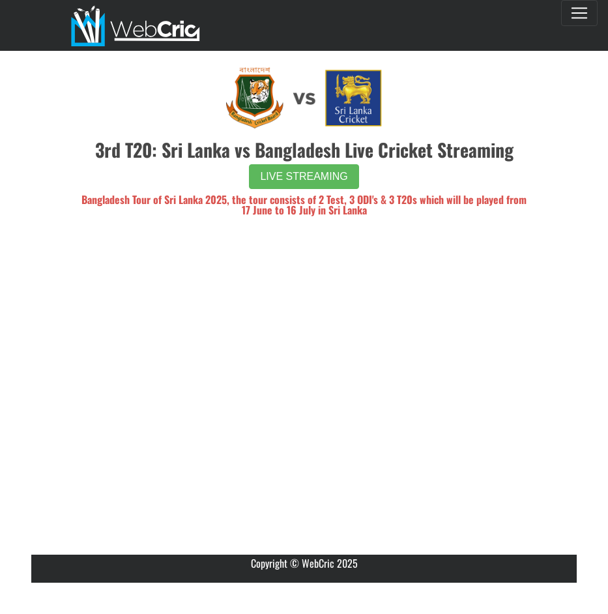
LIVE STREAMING (303, 176)
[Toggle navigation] (579, 13)
